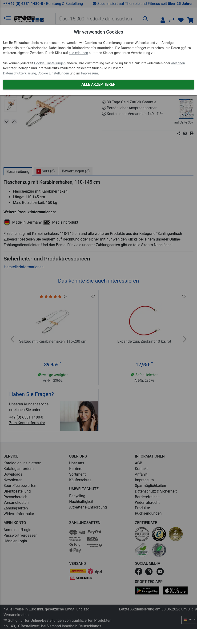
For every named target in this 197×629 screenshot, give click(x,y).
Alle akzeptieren (98, 84)
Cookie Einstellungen (50, 63)
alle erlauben (78, 53)
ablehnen (178, 63)
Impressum (89, 73)
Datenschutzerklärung (19, 73)
